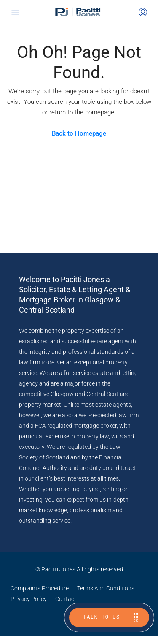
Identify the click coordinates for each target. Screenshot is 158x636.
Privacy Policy (29, 598)
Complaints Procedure (40, 588)
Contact (65, 598)
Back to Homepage (79, 133)
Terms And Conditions (105, 588)
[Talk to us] (109, 617)
